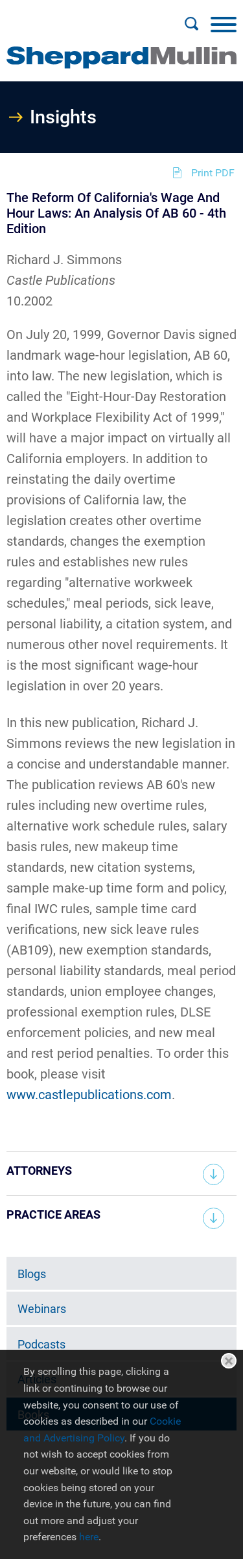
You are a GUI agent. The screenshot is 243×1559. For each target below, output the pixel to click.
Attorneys (39, 1170)
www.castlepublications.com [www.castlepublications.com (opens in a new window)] (89, 1094)
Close (229, 1360)
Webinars (41, 1309)
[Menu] (223, 24)
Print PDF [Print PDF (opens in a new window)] (213, 173)
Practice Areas (53, 1214)
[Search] (191, 24)
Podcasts (41, 1344)
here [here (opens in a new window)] (88, 1537)
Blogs (31, 1274)
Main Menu (80, 17)
